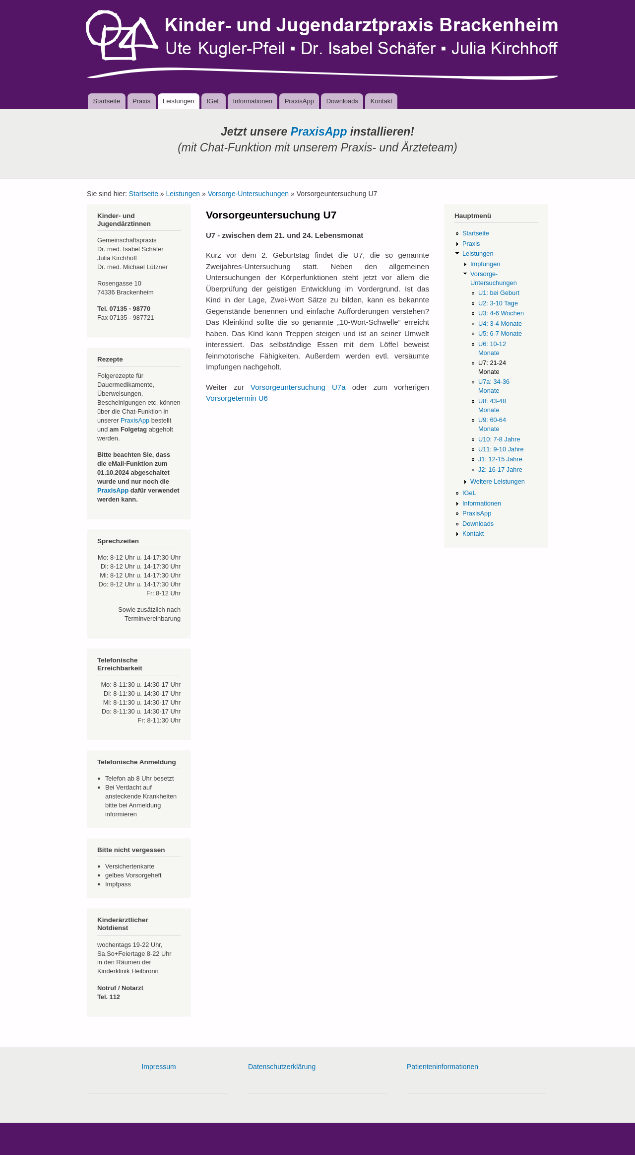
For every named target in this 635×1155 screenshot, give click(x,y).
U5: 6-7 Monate (500, 333)
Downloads (342, 101)
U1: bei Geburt (498, 292)
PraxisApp (299, 101)
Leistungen (178, 101)
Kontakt (381, 101)
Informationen (252, 101)
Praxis (141, 101)
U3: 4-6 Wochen (501, 313)
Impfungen (485, 264)
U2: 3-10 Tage (498, 303)
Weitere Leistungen (497, 481)
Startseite (106, 101)
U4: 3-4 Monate (500, 323)
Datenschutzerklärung (282, 1067)
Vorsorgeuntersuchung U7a (298, 387)
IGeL (213, 101)
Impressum (158, 1067)
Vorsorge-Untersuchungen (248, 194)
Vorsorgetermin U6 (237, 398)
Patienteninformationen (442, 1067)
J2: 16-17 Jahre (500, 469)
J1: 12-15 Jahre (500, 459)
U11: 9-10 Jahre (501, 449)
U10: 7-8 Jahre (499, 439)
